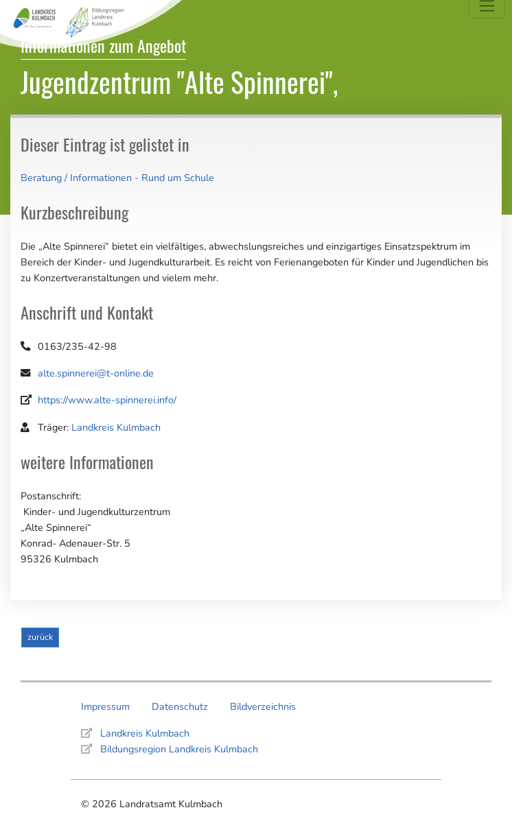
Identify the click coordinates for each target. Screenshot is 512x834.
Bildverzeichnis (263, 706)
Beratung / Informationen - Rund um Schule (117, 177)
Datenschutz (180, 706)
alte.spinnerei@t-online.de (96, 373)
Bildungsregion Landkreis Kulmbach (179, 749)
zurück (40, 637)
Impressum (105, 706)
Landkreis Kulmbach (116, 427)
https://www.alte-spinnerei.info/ (107, 400)
